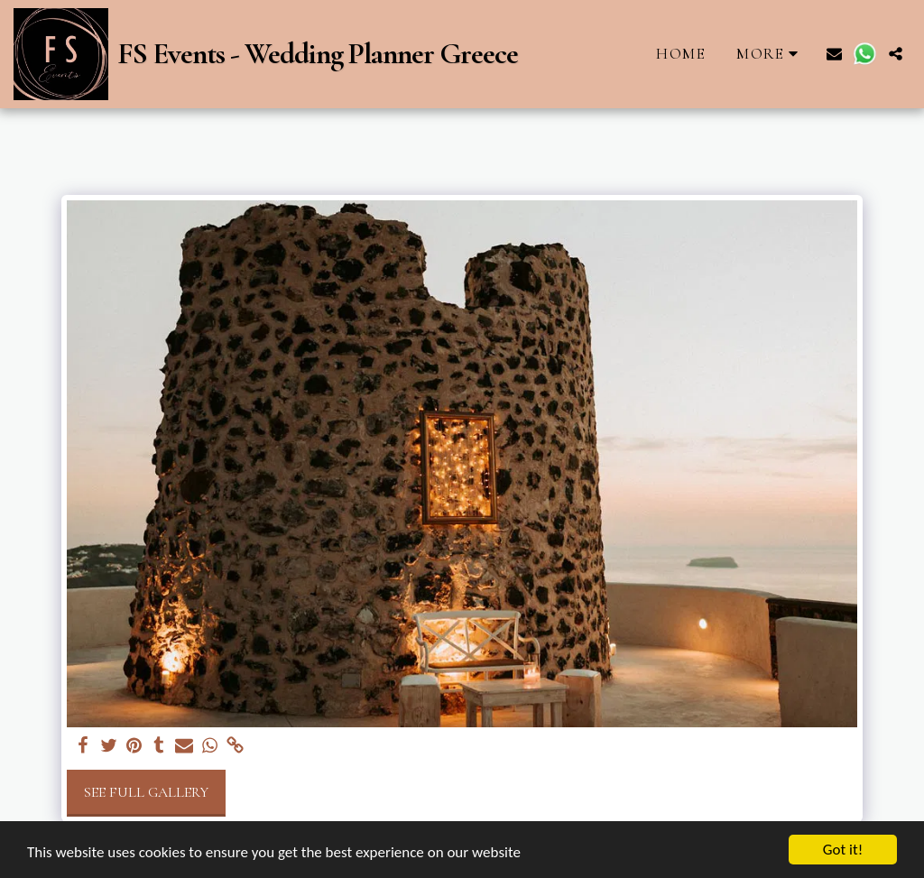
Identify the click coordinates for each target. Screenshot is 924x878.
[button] (834, 53)
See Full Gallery (146, 792)
